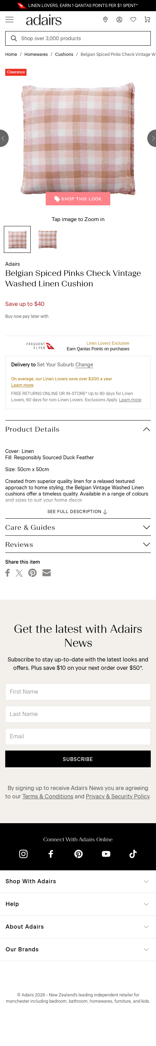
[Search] (15, 39)
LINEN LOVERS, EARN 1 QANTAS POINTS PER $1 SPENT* (83, 5)
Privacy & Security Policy (117, 796)
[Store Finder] (105, 19)
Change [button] (84, 365)
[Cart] (147, 19)
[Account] (119, 19)
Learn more (22, 385)
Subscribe (78, 759)
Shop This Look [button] (78, 199)
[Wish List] (133, 19)
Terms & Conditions (47, 796)
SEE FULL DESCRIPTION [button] (78, 512)
